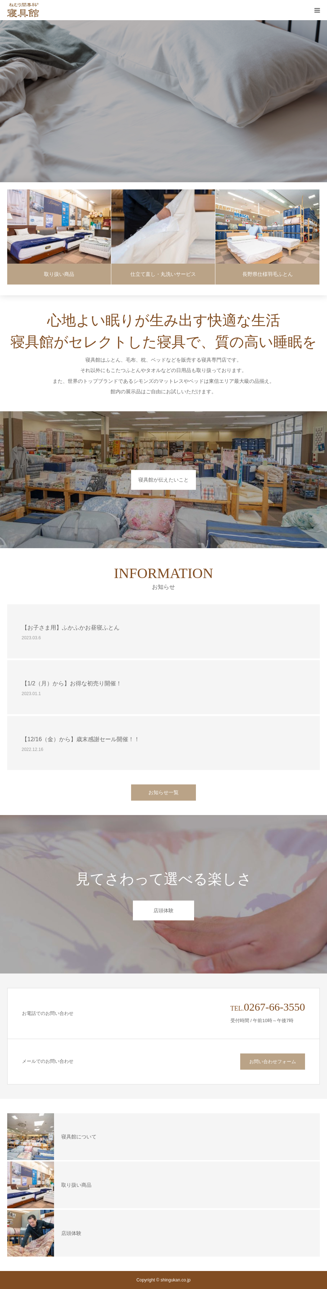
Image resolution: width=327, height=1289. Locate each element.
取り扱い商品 (59, 274)
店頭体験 (163, 910)
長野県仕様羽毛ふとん (267, 274)
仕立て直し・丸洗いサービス (163, 274)
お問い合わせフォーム (272, 1061)
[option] (163, 101)
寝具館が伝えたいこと (163, 480)
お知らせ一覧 (163, 792)
